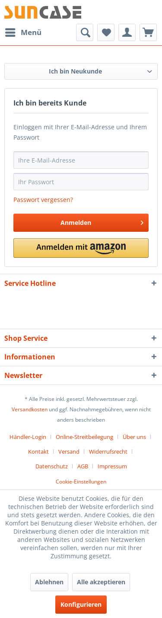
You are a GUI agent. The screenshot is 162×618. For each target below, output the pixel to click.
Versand (68, 451)
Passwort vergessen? (43, 199)
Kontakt (38, 451)
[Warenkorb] (148, 32)
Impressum (112, 466)
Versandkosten (30, 409)
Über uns (134, 437)
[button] (81, 248)
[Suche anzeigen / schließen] (84, 32)
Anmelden (101, 221)
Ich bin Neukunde (75, 71)
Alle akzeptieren (101, 582)
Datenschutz (51, 466)
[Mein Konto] (127, 32)
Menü (23, 31)
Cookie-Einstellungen (81, 481)
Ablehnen (49, 582)
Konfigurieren (81, 604)
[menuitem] (23, 32)
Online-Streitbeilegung (84, 437)
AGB (82, 466)
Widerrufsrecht (108, 451)
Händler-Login (28, 437)
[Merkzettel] (105, 32)
